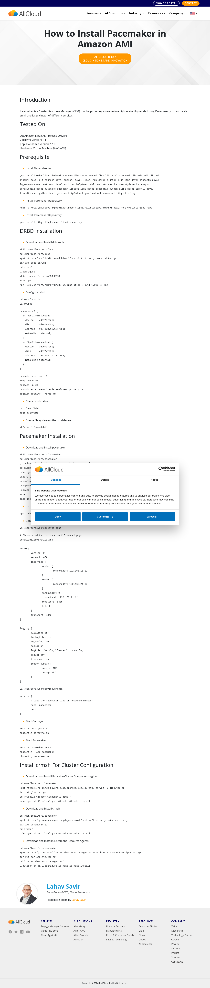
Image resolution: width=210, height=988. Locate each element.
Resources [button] (157, 13)
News (142, 935)
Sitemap (175, 957)
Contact (191, 3)
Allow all (152, 516)
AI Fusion (78, 939)
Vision (174, 926)
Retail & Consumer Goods (120, 935)
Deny (58, 516)
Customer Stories (148, 926)
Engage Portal (166, 3)
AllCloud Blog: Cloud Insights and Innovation (105, 58)
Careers (175, 939)
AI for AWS (79, 930)
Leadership (177, 930)
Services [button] (94, 13)
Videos (142, 939)
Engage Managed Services (55, 926)
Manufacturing (114, 930)
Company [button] (177, 13)
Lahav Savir (79, 900)
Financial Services (115, 926)
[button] (194, 13)
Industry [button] (137, 13)
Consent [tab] (56, 479)
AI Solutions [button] (115, 13)
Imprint (175, 952)
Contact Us (177, 961)
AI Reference (145, 944)
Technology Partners (182, 935)
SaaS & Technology (116, 939)
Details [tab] (105, 479)
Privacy (175, 944)
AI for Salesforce (82, 935)
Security (175, 948)
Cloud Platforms (49, 930)
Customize (105, 516)
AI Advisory (79, 926)
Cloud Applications (51, 935)
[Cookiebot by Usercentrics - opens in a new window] (161, 469)
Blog (141, 930)
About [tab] (154, 479)
